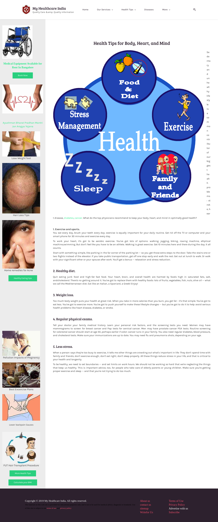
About (143, 500)
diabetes (69, 217)
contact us (145, 504)
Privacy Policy (177, 504)
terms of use (51, 508)
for (147, 512)
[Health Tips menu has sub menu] (131, 9)
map (146, 508)
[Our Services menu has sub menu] (107, 9)
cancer (78, 217)
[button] (190, 9)
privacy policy (65, 508)
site (142, 508)
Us (151, 512)
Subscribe (174, 512)
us (148, 500)
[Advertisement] (27, 305)
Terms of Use (176, 500)
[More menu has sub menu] (169, 9)
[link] (128, 51)
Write (143, 512)
